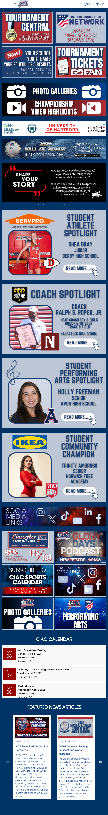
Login (86, 4)
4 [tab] (49, 204)
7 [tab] (64, 204)
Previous (8, 762)
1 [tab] (33, 204)
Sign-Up (99, 4)
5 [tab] (54, 204)
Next (100, 762)
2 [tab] (38, 204)
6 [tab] (59, 204)
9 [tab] (75, 204)
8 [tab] (70, 204)
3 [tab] (43, 204)
